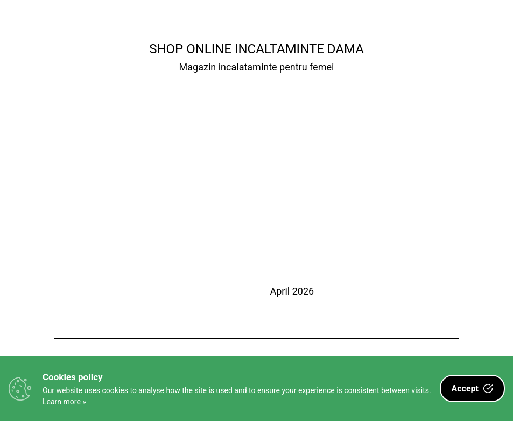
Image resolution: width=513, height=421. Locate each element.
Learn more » (64, 401)
